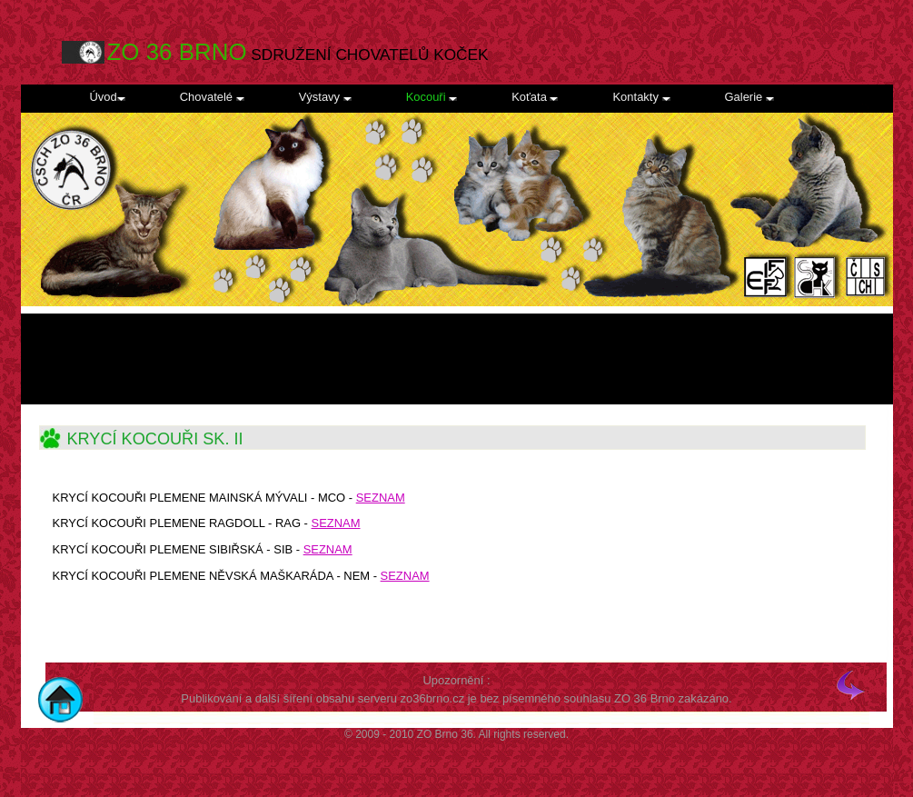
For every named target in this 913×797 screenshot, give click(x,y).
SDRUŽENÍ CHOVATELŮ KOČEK (298, 52)
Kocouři (432, 97)
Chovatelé (212, 97)
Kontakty (641, 97)
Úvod (107, 97)
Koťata (534, 97)
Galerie (749, 97)
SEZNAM (336, 523)
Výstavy (325, 97)
